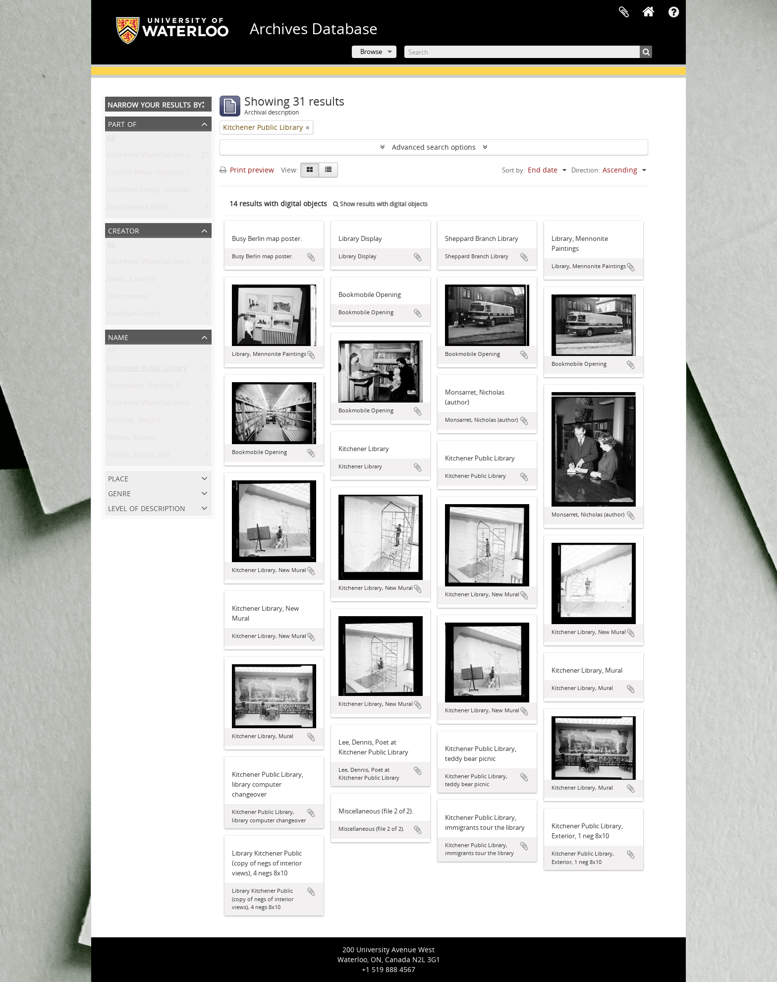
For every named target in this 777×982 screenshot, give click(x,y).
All (111, 139)
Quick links (673, 12)
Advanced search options (434, 147)
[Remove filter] (308, 127)
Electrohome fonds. (139, 209)
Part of (122, 123)
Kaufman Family (134, 315)
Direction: (585, 170)
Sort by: (513, 170)
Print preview (247, 169)
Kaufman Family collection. (151, 191)
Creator (123, 229)
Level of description (146, 507)
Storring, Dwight (134, 422)
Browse (371, 51)
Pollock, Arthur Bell (138, 457)
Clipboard (623, 12)
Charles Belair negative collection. (163, 174)
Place (118, 477)
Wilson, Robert (131, 439)
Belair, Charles (131, 281)
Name (118, 336)
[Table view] (328, 170)
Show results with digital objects (380, 204)
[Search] (528, 52)
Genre (119, 492)
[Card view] (309, 170)
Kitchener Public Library (147, 370)
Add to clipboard (311, 257)
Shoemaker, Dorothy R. (144, 387)
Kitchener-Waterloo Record (152, 263)
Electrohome (128, 298)
